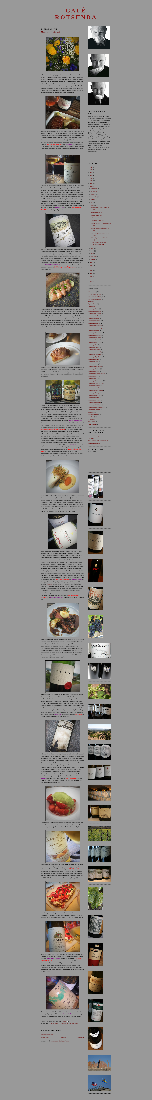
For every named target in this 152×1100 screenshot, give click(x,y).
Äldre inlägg (81, 1037)
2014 (91, 265)
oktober (93, 194)
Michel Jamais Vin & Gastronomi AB (98, 440)
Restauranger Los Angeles (95, 342)
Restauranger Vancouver (94, 402)
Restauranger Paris (93, 364)
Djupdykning (91, 301)
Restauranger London (93, 340)
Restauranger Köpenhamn (95, 335)
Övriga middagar (73, 1023)
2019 (91, 178)
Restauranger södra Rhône (95, 395)
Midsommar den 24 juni (97, 212)
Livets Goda (91, 438)
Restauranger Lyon (93, 345)
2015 (91, 262)
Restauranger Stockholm (94, 388)
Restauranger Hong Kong (95, 328)
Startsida (63, 1037)
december (94, 188)
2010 (91, 276)
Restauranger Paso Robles (95, 366)
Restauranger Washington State (96, 407)
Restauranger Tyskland (94, 400)
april (92, 251)
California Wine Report (94, 436)
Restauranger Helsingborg (95, 325)
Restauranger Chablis (93, 316)
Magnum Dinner (92, 304)
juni (92, 205)
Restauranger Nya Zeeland (95, 357)
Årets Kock (91, 419)
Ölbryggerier (91, 421)
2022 (91, 172)
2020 (91, 175)
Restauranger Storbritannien (95, 390)
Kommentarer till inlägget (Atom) (60, 1041)
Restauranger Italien (93, 330)
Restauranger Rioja (93, 376)
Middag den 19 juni (96, 218)
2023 (91, 170)
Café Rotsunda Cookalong (95, 296)
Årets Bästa (91, 417)
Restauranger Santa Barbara (95, 383)
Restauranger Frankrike (94, 320)
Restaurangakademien (94, 443)
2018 (91, 181)
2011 (91, 273)
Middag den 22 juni (96, 215)
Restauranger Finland (93, 318)
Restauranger (91, 306)
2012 (91, 270)
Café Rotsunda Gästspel (94, 299)
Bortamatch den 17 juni (97, 220)
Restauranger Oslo (93, 361)
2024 (91, 167)
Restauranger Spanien (94, 385)
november (94, 191)
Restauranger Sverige (93, 393)
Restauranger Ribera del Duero (96, 373)
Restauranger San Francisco (95, 381)
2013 (91, 268)
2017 (91, 183)
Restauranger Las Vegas (94, 337)
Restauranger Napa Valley (95, 352)
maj (92, 248)
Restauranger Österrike (94, 409)
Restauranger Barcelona (94, 311)
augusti (93, 199)
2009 (91, 279)
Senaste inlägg (45, 1037)
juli (92, 202)
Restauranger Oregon (93, 359)
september (94, 197)
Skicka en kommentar (47, 1034)
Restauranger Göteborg (94, 323)
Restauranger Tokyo (93, 397)
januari (93, 259)
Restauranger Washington (95, 405)
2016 (91, 186)
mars (92, 253)
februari (93, 256)
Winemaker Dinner (93, 414)
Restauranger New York (94, 354)
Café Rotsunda (92, 292)
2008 (91, 281)
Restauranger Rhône (93, 371)
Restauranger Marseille (94, 349)
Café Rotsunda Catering (57, 1023)
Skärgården (91, 412)
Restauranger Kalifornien (95, 332)
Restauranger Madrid (93, 347)
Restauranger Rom (93, 378)
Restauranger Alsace (93, 309)
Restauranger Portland (94, 369)
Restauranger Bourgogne (94, 313)
